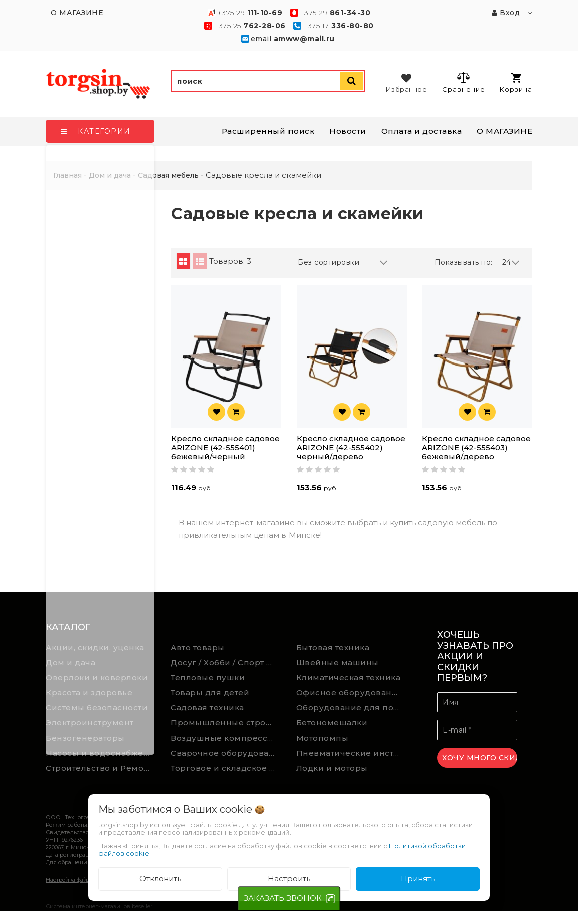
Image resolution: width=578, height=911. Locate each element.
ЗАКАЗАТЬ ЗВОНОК (283, 898)
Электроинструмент (90, 722)
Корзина (516, 83)
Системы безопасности (97, 707)
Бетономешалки (332, 722)
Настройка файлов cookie (81, 879)
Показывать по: (464, 262)
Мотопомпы (322, 738)
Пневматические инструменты (351, 753)
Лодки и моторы (332, 768)
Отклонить (160, 878)
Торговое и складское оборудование (226, 768)
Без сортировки (343, 262)
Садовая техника (207, 707)
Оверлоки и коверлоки (97, 677)
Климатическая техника (348, 677)
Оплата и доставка (421, 131)
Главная (67, 175)
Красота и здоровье (89, 692)
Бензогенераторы (85, 738)
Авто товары (198, 647)
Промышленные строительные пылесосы (226, 722)
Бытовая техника (333, 647)
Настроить (289, 878)
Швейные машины (337, 662)
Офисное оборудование (349, 692)
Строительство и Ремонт (99, 768)
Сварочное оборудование (226, 753)
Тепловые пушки (208, 677)
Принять (418, 878)
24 (511, 262)
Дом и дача (70, 662)
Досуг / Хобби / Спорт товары (226, 662)
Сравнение (463, 82)
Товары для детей (210, 692)
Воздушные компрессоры (226, 738)
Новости (347, 131)
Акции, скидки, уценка (95, 647)
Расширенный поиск (268, 131)
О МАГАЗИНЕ (504, 131)
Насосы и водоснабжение (101, 753)
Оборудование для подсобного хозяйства (351, 707)
